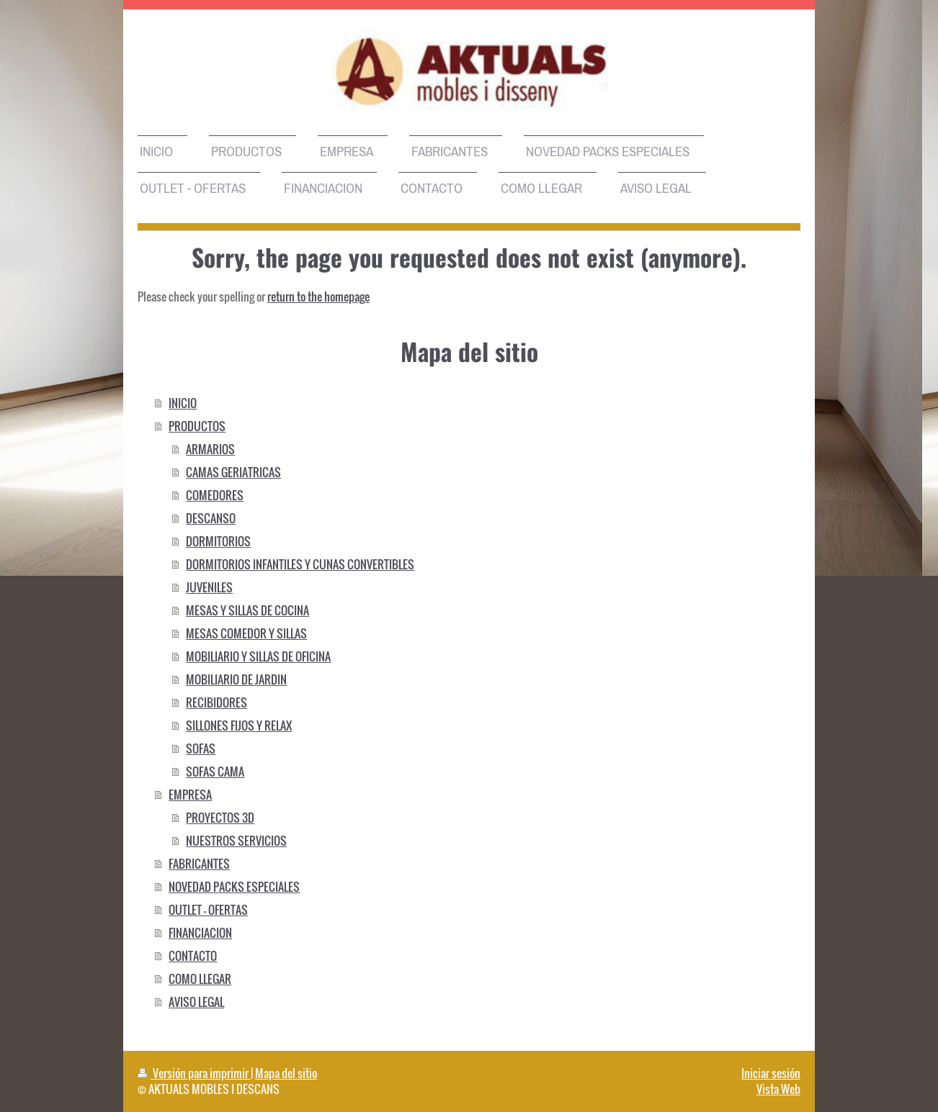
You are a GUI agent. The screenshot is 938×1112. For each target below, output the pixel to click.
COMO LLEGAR (200, 978)
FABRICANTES (199, 863)
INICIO (183, 403)
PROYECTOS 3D (220, 817)
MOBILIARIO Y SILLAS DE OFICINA (258, 656)
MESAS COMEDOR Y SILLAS (246, 633)
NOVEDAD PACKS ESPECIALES (234, 886)
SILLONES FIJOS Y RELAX (239, 725)
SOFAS (200, 748)
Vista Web (778, 1089)
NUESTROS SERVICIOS (236, 840)
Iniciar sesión (770, 1073)
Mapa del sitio (286, 1073)
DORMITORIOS (218, 541)
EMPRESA (190, 794)
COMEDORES (215, 495)
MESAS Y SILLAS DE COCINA (247, 610)
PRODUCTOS (197, 426)
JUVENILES (209, 587)
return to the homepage (318, 296)
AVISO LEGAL (196, 1002)
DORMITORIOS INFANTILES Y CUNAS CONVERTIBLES (300, 564)
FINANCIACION (200, 932)
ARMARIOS (210, 449)
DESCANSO (211, 518)
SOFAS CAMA (215, 771)
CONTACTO (193, 955)
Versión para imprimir (194, 1073)
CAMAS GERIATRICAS (233, 472)
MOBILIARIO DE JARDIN (236, 679)
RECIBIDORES (216, 702)
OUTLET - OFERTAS (208, 909)
